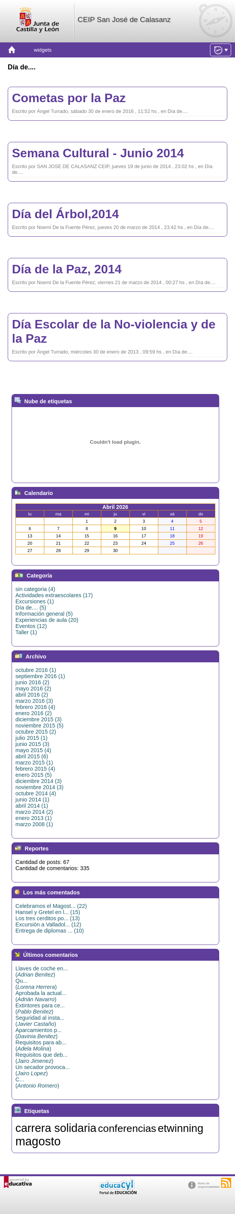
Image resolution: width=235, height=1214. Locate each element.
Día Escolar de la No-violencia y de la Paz (113, 331)
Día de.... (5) (30, 607)
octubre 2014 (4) (35, 793)
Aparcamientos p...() (38, 1033)
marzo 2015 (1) (34, 762)
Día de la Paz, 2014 (67, 269)
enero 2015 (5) (33, 775)
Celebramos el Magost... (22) (51, 906)
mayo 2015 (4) (33, 750)
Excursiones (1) (34, 601)
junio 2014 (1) (32, 799)
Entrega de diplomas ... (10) (49, 931)
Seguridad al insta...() (39, 1021)
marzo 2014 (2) (34, 812)
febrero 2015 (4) (35, 769)
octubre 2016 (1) (35, 670)
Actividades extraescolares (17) (54, 595)
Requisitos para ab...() (40, 1045)
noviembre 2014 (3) (39, 787)
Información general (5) (44, 614)
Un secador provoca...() (42, 1070)
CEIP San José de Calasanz (124, 19)
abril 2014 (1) (31, 806)
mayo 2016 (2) (33, 688)
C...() (37, 1082)
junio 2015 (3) (32, 744)
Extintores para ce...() (40, 1008)
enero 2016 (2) (33, 713)
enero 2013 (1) (33, 818)
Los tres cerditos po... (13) (47, 918)
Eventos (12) (31, 626)
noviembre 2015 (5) (39, 725)
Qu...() (36, 984)
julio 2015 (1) (31, 738)
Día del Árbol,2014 (65, 214)
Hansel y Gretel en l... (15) (47, 912)
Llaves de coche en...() (41, 971)
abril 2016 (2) (31, 695)
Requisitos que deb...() (41, 1058)
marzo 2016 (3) (34, 701)
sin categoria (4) (35, 589)
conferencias (127, 1128)
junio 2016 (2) (32, 682)
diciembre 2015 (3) (38, 719)
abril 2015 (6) (31, 756)
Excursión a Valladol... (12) (48, 924)
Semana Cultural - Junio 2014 (98, 153)
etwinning (180, 1128)
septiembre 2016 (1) (40, 676)
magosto (38, 1141)
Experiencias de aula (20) (46, 620)
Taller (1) (26, 632)
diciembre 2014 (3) (38, 781)
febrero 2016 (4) (35, 707)
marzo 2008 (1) (34, 824)
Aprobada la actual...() (40, 996)
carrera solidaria (55, 1127)
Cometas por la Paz (69, 98)
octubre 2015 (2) (35, 732)
